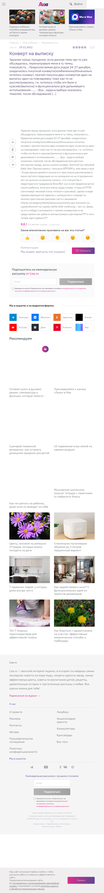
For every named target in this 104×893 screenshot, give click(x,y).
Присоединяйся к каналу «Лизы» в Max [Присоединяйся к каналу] (70, 377)
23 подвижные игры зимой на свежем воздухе (73, 420)
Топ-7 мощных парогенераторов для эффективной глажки (23, 596)
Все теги (62, 704)
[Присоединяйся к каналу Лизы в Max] (74, 358)
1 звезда (74, 47)
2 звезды (76, 47)
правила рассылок (48, 291)
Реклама (14, 681)
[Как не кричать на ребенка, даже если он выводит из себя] (29, 445)
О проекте (15, 674)
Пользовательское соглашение (21, 702)
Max (82, 327)
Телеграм (18, 317)
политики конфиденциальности (27, 291)
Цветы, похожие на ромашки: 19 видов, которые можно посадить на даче (28, 509)
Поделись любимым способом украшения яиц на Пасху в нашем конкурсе (22, 31)
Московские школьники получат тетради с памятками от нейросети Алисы (73, 466)
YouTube (18, 327)
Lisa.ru (13, 47)
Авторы (14, 694)
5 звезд (85, 47)
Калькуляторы (66, 691)
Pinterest (62, 327)
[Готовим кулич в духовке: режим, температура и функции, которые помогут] (52, 17)
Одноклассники (63, 317)
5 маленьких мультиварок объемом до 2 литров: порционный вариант (70, 509)
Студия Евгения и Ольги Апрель (58, 787)
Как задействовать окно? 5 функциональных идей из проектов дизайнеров (71, 553)
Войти (96, 4)
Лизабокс (63, 674)
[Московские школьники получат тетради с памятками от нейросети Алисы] (74, 445)
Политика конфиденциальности (23, 712)
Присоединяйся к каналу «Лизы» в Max (81, 28)
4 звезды (82, 47)
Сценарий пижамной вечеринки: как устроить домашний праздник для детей (29, 422)
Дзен (38, 327)
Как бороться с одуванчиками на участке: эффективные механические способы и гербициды (73, 598)
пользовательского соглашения (73, 288)
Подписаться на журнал (23, 658)
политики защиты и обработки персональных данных (33, 887)
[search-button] (88, 4)
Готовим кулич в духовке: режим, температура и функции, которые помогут (51, 31)
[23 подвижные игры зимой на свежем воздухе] (74, 401)
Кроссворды (64, 698)
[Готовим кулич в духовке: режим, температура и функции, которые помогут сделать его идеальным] (29, 358)
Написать (85, 250)
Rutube (83, 317)
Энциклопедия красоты (66, 682)
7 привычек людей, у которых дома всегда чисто (28, 551)
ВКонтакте (41, 317)
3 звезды (79, 47)
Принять (81, 880)
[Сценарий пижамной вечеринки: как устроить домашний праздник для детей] (29, 401)
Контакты (15, 688)
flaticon (59, 789)
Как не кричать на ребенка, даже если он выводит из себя (28, 464)
